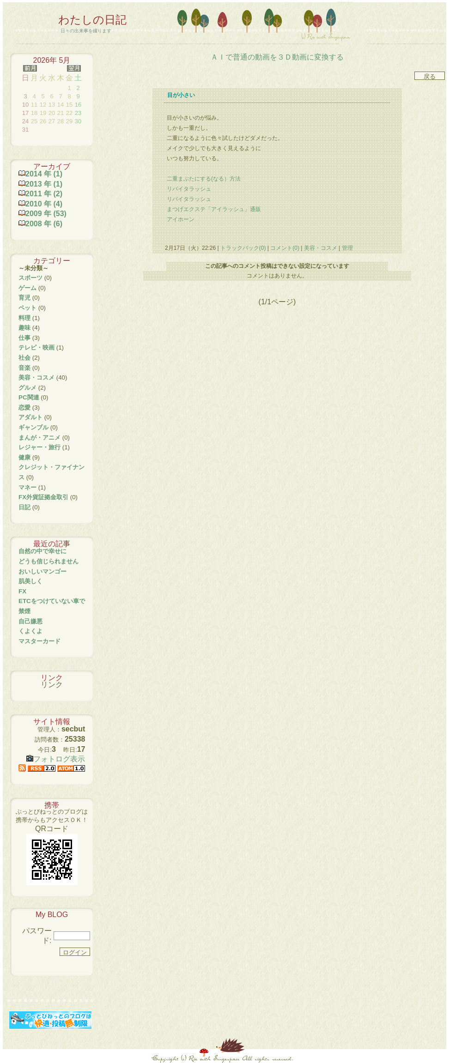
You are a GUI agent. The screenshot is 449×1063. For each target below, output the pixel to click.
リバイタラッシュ (189, 189)
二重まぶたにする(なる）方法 (204, 178)
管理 (347, 248)
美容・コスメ (320, 248)
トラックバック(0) (243, 248)
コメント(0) (284, 248)
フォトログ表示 (55, 759)
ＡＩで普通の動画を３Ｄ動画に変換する (277, 57)
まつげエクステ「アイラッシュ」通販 (214, 209)
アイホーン (180, 219)
